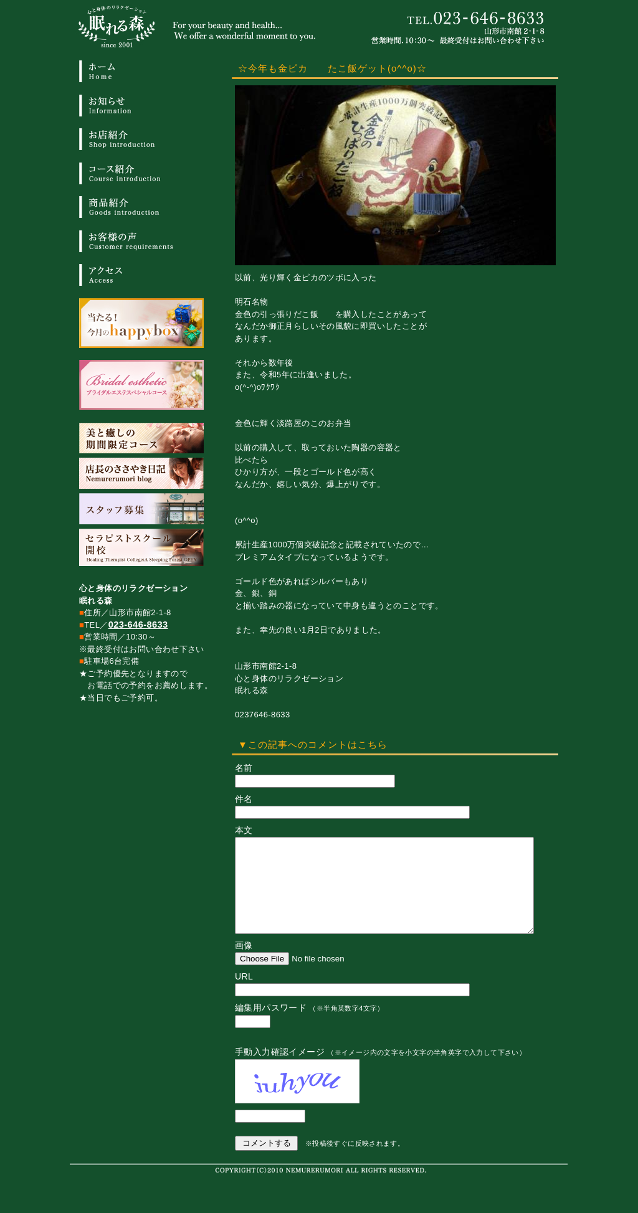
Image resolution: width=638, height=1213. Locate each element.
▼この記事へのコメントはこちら (313, 744)
